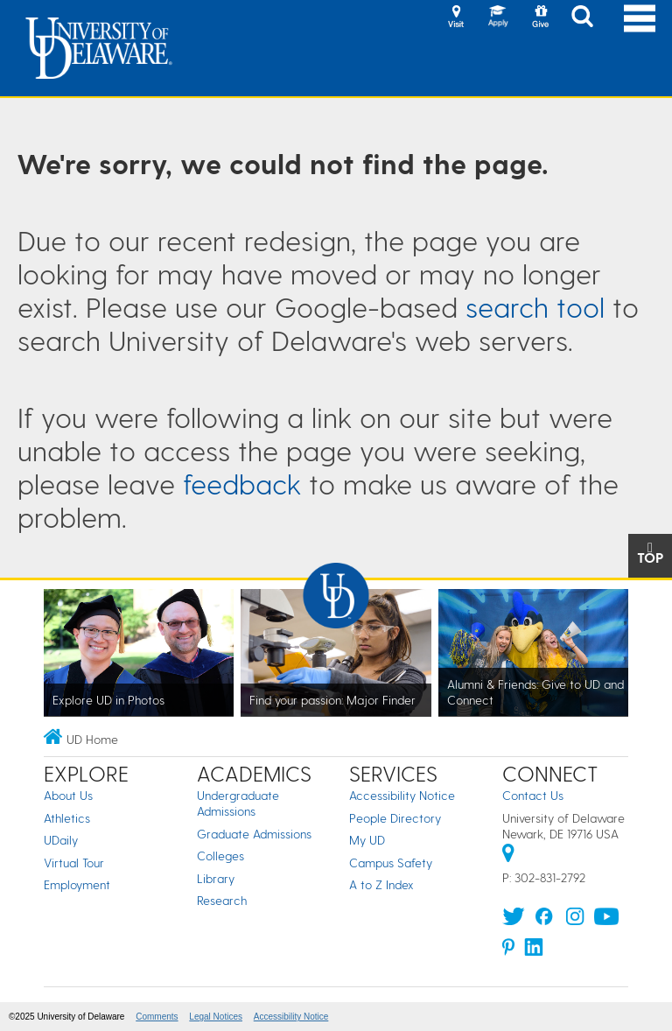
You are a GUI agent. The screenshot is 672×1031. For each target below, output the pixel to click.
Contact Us (533, 795)
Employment (77, 884)
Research (222, 900)
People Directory (395, 817)
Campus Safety (390, 862)
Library (215, 878)
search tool (535, 306)
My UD (367, 839)
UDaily (61, 839)
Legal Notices (215, 1016)
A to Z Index (381, 884)
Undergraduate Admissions (238, 803)
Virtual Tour (74, 862)
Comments (157, 1016)
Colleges (220, 855)
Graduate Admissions (254, 833)
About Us (68, 795)
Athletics (67, 817)
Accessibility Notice (402, 795)
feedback (242, 483)
